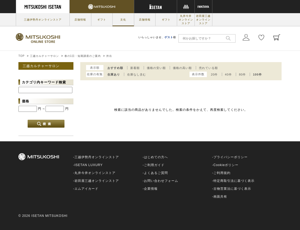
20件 (214, 74)
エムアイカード (86, 189)
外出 (109, 55)
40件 (228, 74)
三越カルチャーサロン (44, 55)
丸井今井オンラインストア (186, 19)
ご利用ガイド (154, 165)
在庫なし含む (136, 74)
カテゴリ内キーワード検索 (44, 82)
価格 (25, 101)
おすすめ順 (115, 67)
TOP (21, 55)
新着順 (135, 67)
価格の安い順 (156, 67)
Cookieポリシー (225, 165)
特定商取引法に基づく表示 (233, 181)
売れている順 (208, 67)
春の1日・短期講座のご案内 (82, 55)
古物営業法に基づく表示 (232, 189)
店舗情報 (80, 19)
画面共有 (220, 196)
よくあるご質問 (156, 173)
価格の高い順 (182, 67)
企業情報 (151, 189)
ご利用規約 (222, 173)
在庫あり (113, 74)
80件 (242, 74)
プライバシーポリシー (230, 157)
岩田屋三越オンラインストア (203, 19)
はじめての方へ (156, 157)
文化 (123, 19)
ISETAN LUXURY (88, 165)
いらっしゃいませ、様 (157, 37)
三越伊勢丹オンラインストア (43, 19)
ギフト (101, 19)
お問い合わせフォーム (161, 181)
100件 (257, 74)
